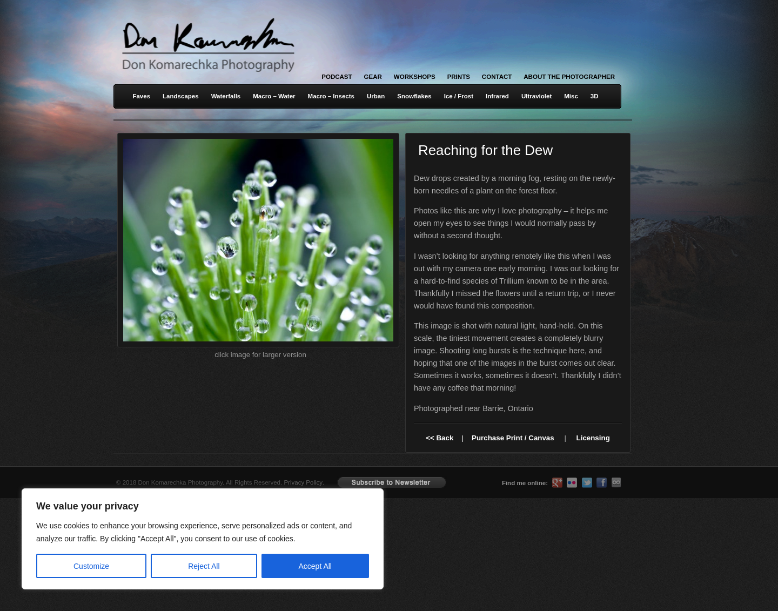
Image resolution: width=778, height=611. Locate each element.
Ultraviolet (536, 96)
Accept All (315, 566)
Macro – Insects (331, 96)
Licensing (593, 438)
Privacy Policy (303, 482)
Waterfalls (226, 96)
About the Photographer (569, 76)
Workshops (414, 76)
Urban (376, 96)
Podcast (336, 76)
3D (595, 96)
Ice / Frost (458, 96)
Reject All (203, 566)
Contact (497, 76)
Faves (141, 96)
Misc (571, 96)
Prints (458, 76)
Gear (373, 76)
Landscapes (181, 96)
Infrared (497, 96)
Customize (91, 566)
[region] (140, 538)
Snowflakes (414, 96)
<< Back (439, 438)
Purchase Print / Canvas (513, 438)
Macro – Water (274, 96)
